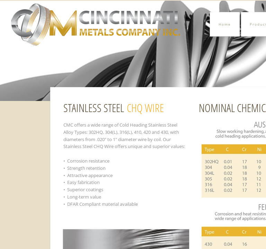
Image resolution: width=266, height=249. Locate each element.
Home (225, 24)
